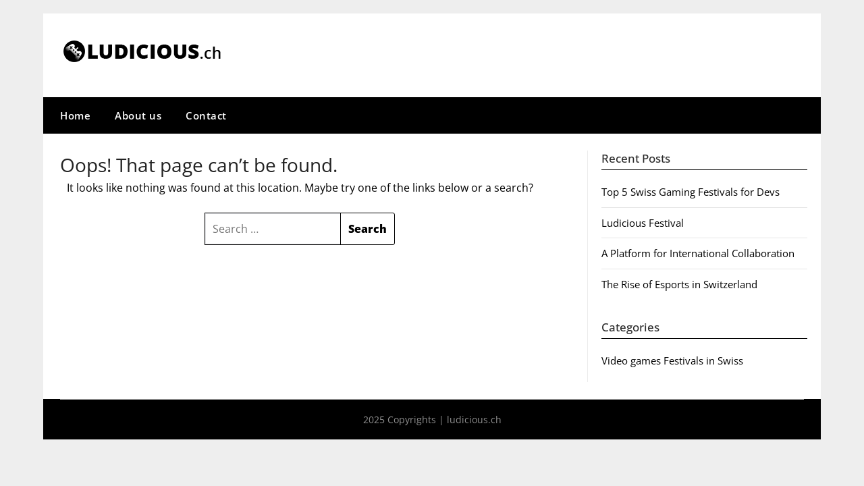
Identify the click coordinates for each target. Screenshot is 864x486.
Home (75, 115)
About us (138, 115)
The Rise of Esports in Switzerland (679, 284)
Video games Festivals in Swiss (672, 360)
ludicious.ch (474, 419)
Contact (206, 115)
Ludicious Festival (642, 223)
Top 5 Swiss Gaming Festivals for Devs (690, 191)
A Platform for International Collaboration (697, 253)
